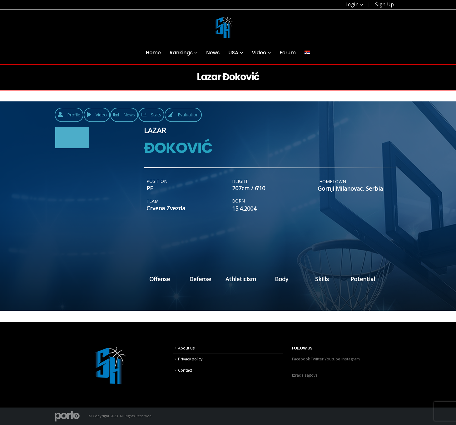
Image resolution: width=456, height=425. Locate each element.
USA (233, 52)
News (213, 52)
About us (186, 348)
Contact (185, 370)
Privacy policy (190, 359)
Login (352, 4)
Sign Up (384, 4)
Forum (288, 52)
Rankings (181, 52)
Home (153, 52)
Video (259, 52)
